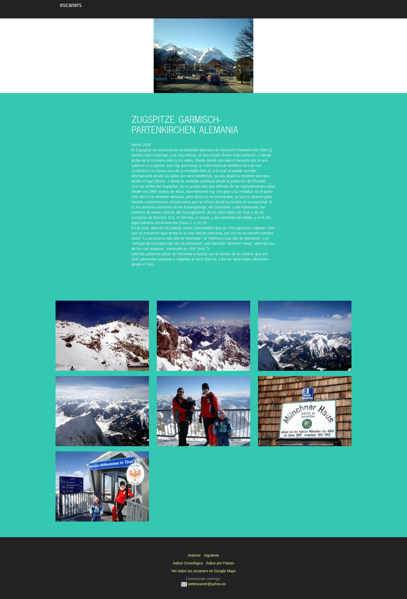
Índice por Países (220, 563)
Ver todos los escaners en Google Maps (203, 571)
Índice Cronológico (188, 563)
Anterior (194, 555)
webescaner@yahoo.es (203, 584)
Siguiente (211, 555)
